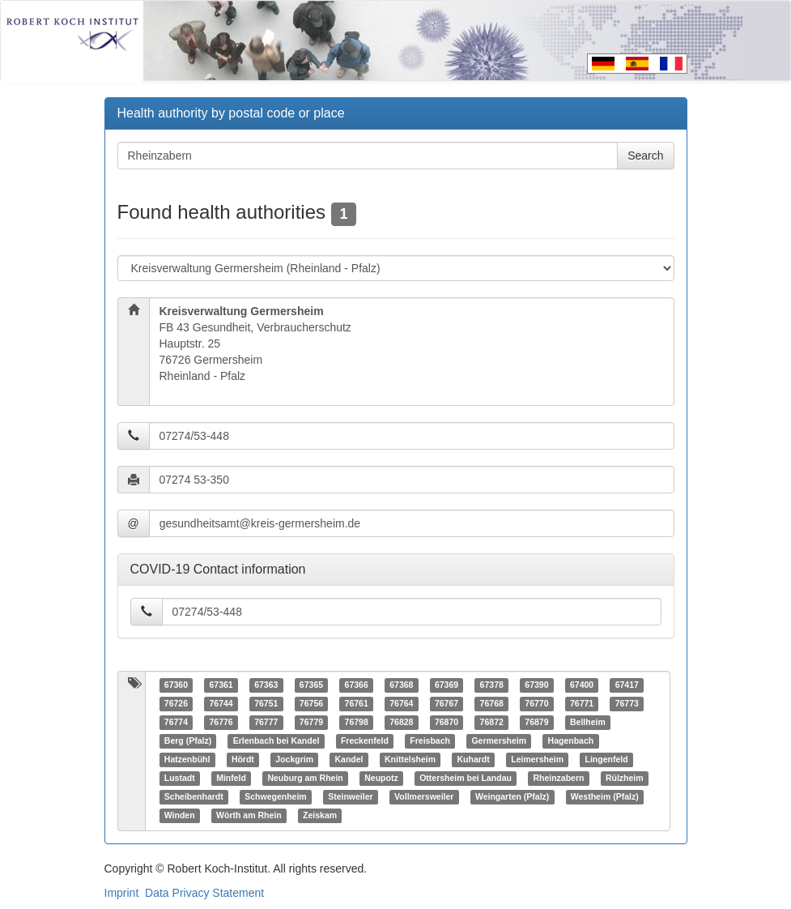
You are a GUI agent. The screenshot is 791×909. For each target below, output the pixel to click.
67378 (492, 685)
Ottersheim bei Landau (465, 778)
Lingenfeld (606, 760)
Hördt (243, 760)
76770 (536, 704)
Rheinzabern (558, 778)
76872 (492, 723)
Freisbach (430, 741)
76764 (401, 704)
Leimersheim (537, 760)
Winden (179, 816)
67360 (176, 685)
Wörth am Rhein (249, 816)
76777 (266, 723)
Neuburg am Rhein (304, 778)
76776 (220, 723)
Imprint (121, 892)
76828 (401, 723)
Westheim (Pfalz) (605, 797)
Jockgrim (294, 760)
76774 (176, 723)
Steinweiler (350, 797)
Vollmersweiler (423, 797)
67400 (581, 685)
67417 (627, 685)
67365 (311, 685)
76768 (492, 704)
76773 (627, 704)
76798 (356, 723)
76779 (311, 723)
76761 (356, 704)
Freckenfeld (365, 741)
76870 (446, 723)
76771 (581, 704)
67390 (536, 685)
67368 (401, 685)
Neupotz (381, 778)
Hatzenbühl (187, 760)
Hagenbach (571, 741)
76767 (446, 704)
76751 (266, 704)
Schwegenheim (275, 797)
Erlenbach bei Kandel (276, 741)
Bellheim (588, 723)
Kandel (349, 760)
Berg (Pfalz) (187, 741)
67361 (220, 685)
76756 (311, 704)
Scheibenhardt (193, 797)
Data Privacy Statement (204, 892)
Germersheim (498, 741)
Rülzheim (625, 778)
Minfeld (231, 778)
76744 (220, 704)
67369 (446, 685)
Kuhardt (473, 760)
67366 (356, 685)
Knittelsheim (410, 760)
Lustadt (179, 778)
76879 (536, 723)
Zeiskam (320, 816)
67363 (266, 685)
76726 (176, 704)
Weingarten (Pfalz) (512, 797)
